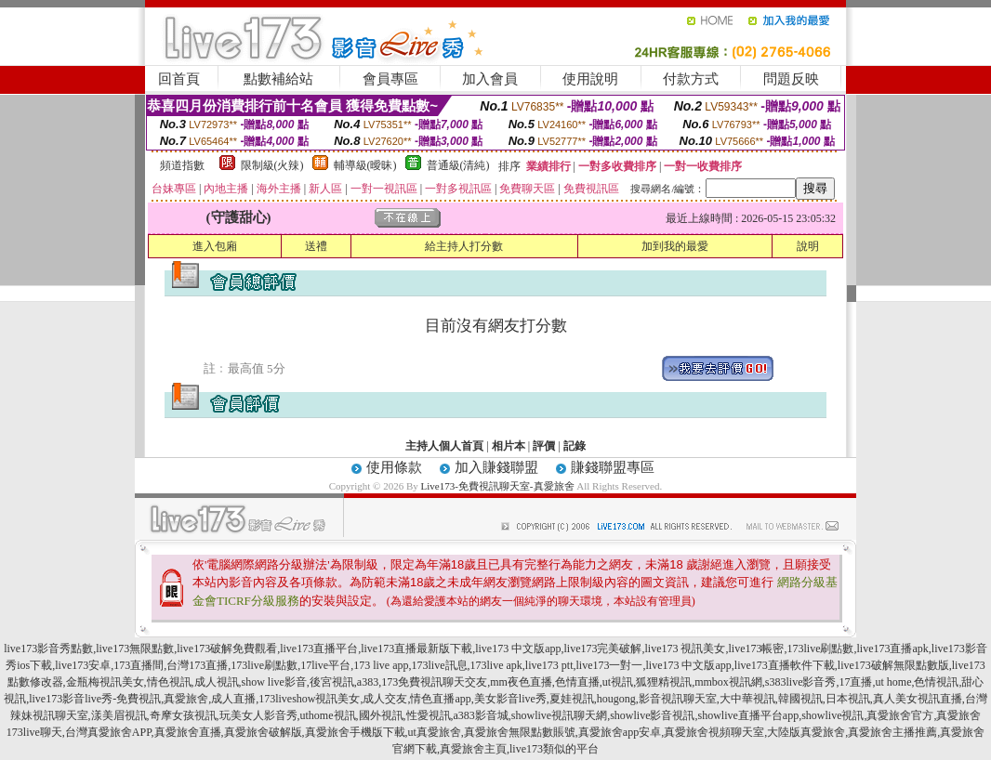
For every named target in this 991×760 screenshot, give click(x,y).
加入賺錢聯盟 (496, 467)
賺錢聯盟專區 (612, 467)
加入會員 (490, 79)
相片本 (508, 445)
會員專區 (390, 79)
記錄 (574, 445)
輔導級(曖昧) (365, 165)
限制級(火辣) (272, 165)
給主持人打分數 (464, 246)
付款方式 (691, 79)
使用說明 (590, 79)
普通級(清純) (458, 165)
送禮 (316, 246)
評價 (544, 445)
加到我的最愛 (674, 246)
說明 (808, 246)
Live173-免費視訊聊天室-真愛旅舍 (498, 485)
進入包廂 (214, 246)
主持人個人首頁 (444, 445)
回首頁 (179, 79)
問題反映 (791, 79)
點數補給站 (278, 79)
